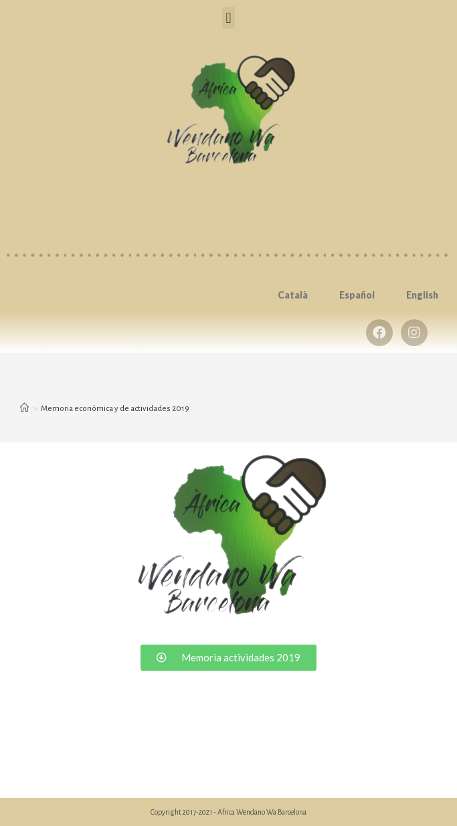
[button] (228, 18)
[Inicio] (24, 408)
